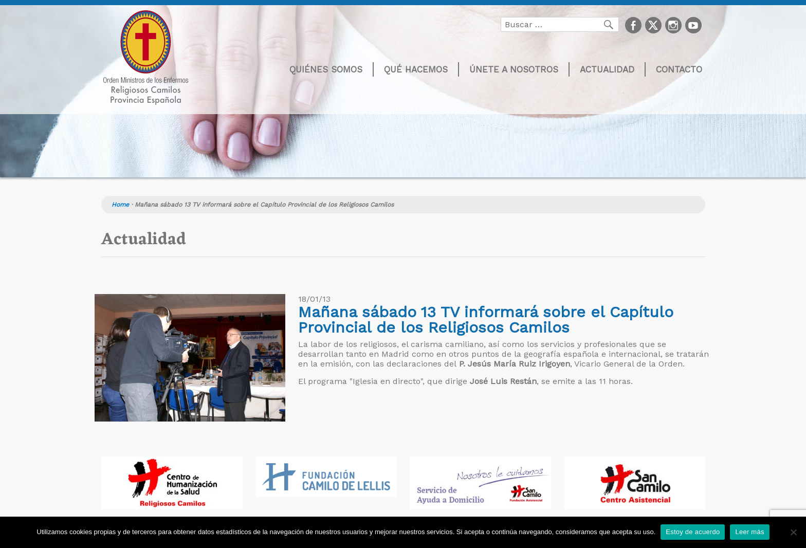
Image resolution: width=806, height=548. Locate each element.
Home (120, 204)
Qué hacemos (416, 69)
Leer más (749, 532)
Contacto (679, 69)
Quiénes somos (325, 69)
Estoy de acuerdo (693, 532)
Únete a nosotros (513, 69)
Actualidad (607, 69)
